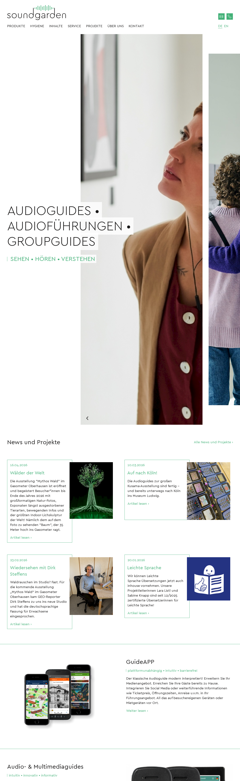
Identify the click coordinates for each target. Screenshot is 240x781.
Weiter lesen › (137, 710)
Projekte (94, 26)
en (226, 26)
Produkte (16, 26)
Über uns (115, 26)
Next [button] (196, 418)
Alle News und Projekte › (213, 442)
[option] (141, 229)
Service (74, 26)
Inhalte (56, 26)
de (220, 26)
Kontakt (136, 26)
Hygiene (37, 26)
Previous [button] (87, 418)
